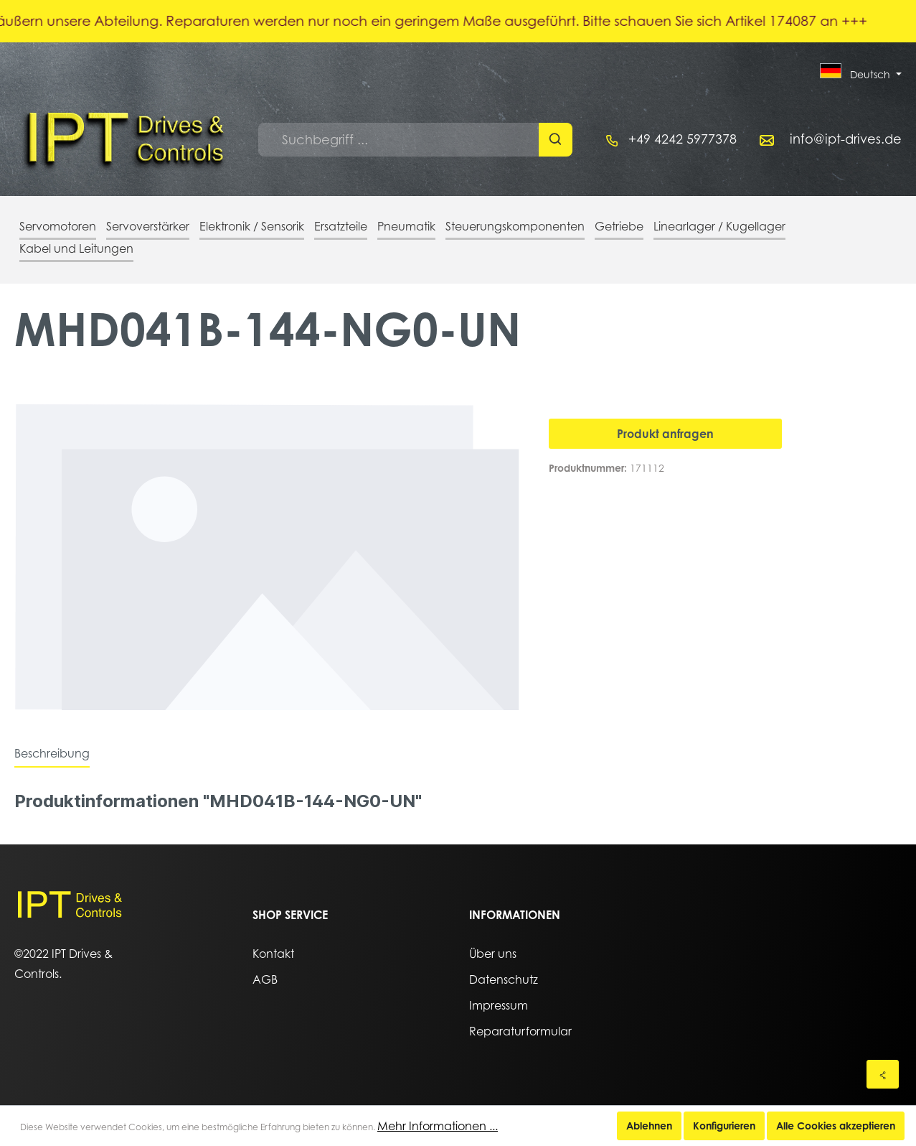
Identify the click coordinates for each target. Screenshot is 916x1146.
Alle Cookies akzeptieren (835, 1125)
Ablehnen (649, 1125)
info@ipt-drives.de (846, 138)
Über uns (492, 953)
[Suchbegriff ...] (398, 140)
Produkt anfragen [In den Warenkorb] (665, 434)
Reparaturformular (520, 1031)
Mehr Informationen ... (437, 1126)
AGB (265, 979)
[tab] (52, 753)
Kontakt (273, 953)
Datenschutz (503, 979)
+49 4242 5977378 (682, 138)
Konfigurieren (724, 1125)
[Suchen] (555, 140)
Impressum (498, 1005)
